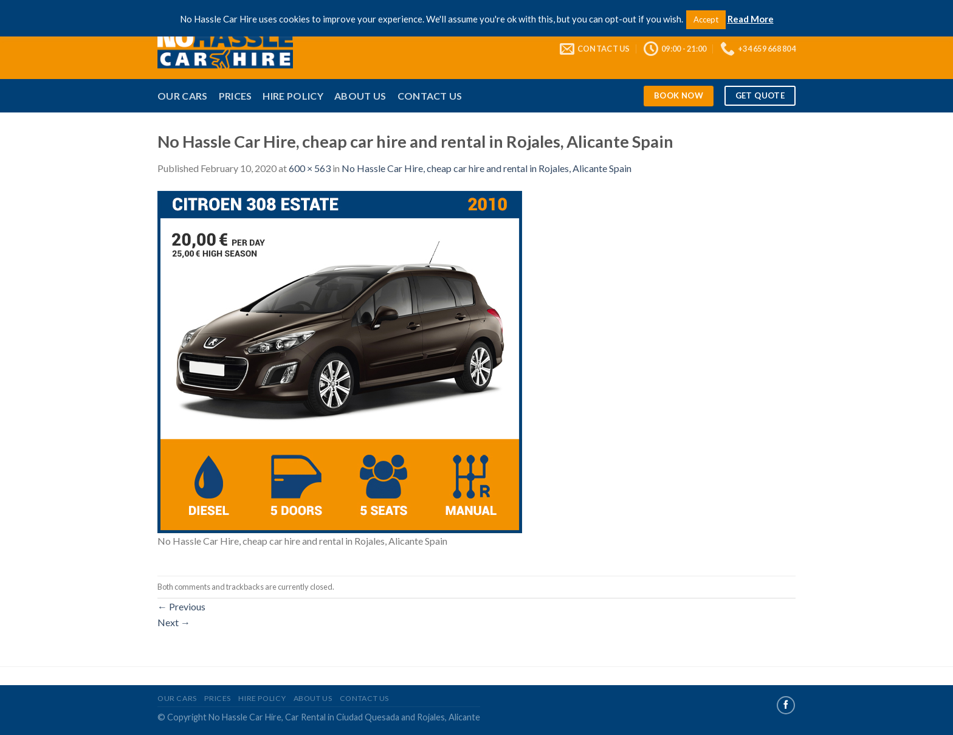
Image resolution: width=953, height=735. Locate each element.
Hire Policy (293, 96)
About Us (360, 96)
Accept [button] (705, 19)
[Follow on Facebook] (786, 705)
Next (173, 622)
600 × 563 (310, 168)
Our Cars (182, 96)
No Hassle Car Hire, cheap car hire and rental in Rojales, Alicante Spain (486, 168)
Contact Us (430, 96)
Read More (751, 18)
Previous (181, 606)
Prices (235, 96)
